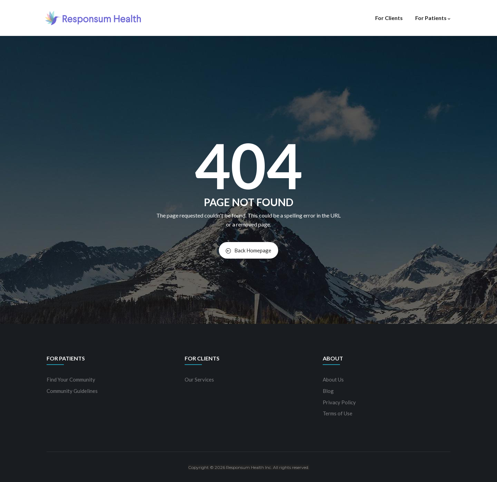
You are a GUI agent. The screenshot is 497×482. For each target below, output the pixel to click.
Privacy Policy (339, 402)
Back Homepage (248, 250)
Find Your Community (71, 379)
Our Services (199, 379)
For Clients (389, 18)
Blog (328, 391)
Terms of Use (337, 413)
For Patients (432, 18)
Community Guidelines (72, 391)
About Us (333, 379)
